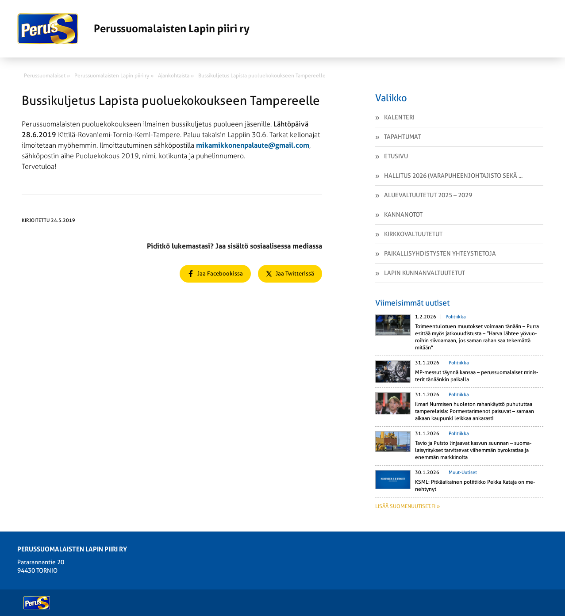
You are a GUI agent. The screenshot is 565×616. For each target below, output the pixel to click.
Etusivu (396, 156)
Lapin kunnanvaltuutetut (424, 272)
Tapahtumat (402, 136)
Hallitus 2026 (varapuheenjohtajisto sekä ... (453, 175)
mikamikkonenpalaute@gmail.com (252, 145)
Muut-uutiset (463, 472)
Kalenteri (399, 117)
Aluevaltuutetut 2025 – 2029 (428, 195)
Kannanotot (403, 214)
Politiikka (456, 316)
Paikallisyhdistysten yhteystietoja (440, 253)
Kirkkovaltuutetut (413, 233)
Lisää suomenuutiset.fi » (407, 506)
